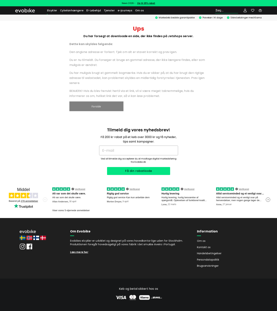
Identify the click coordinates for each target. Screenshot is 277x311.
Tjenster (109, 10)
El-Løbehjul (93, 10)
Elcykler (52, 10)
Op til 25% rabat (146, 3)
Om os (139, 10)
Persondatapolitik (208, 259)
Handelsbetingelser (209, 253)
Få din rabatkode (138, 171)
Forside (96, 106)
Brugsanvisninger (208, 266)
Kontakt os (204, 247)
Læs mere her (79, 252)
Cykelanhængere (71, 10)
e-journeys (125, 10)
